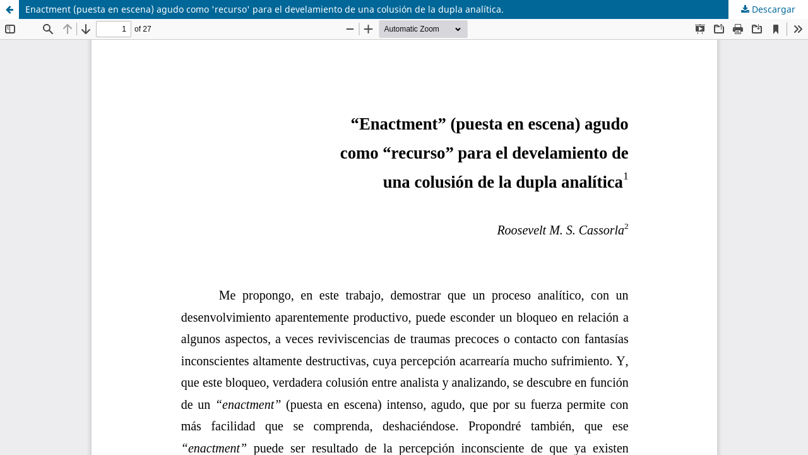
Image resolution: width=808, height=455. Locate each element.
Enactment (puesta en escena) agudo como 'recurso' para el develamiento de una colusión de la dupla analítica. (264, 9)
